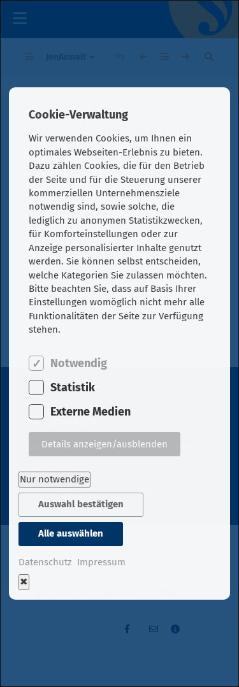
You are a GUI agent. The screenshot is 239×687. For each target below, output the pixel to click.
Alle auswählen (70, 533)
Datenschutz (45, 562)
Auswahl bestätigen (81, 504)
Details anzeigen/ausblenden (104, 444)
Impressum (101, 562)
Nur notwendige (54, 479)
